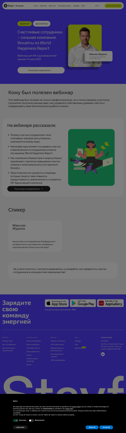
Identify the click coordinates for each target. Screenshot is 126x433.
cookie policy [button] (69, 408)
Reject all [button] (92, 427)
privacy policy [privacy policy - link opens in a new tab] (76, 407)
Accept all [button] (106, 427)
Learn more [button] (20, 427)
